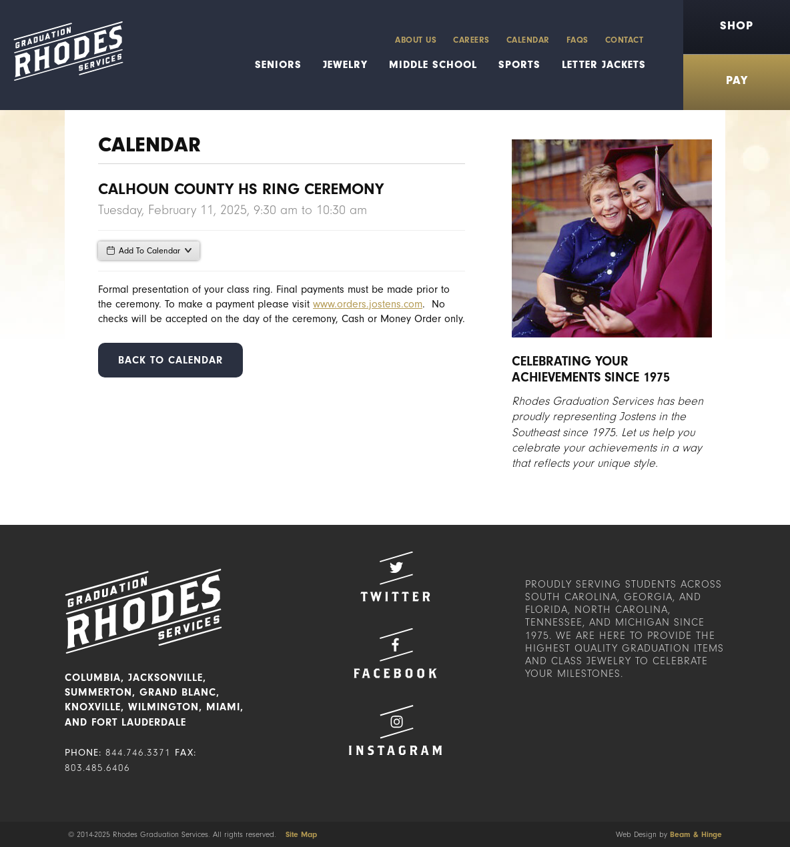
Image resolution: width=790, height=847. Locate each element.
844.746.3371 (138, 752)
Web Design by (669, 834)
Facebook (395, 653)
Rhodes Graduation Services (61, 55)
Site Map (301, 834)
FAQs (577, 40)
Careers (471, 40)
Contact (624, 40)
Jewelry (345, 65)
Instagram (395, 730)
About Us (415, 40)
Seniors (278, 65)
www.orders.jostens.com (367, 304)
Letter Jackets (604, 65)
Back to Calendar (170, 360)
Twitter (395, 577)
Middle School (433, 65)
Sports (519, 65)
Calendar (528, 40)
